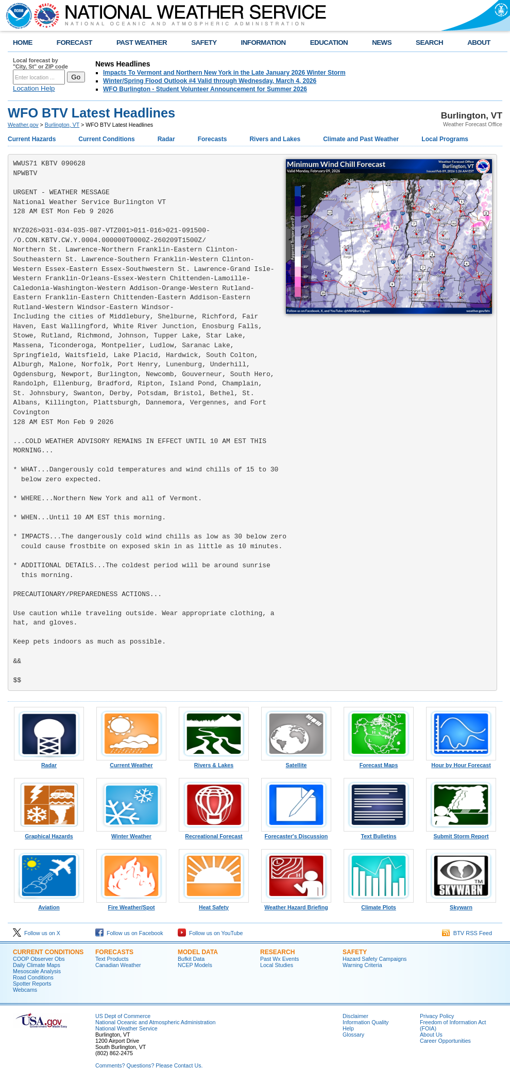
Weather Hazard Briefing (296, 904)
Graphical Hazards (49, 833)
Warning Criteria (362, 965)
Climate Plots (379, 904)
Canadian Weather (118, 965)
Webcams (25, 990)
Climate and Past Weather (361, 139)
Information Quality (365, 1022)
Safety (355, 952)
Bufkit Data (191, 959)
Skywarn (461, 904)
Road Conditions (33, 977)
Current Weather (131, 762)
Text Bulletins (379, 833)
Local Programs (444, 139)
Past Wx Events (279, 959)
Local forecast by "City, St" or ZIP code (40, 63)
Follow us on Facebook (129, 933)
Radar (166, 139)
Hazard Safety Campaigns (374, 959)
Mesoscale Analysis (37, 971)
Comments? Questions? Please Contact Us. (148, 1065)
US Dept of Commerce (122, 1016)
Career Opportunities (445, 1041)
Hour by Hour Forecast (461, 762)
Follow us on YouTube (210, 933)
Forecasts (212, 139)
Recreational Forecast (214, 833)
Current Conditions (106, 139)
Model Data (198, 952)
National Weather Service (126, 1028)
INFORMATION (263, 42)
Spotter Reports (32, 983)
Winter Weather (131, 833)
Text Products (112, 959)
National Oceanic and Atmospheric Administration (155, 1022)
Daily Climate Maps (36, 965)
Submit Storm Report (461, 833)
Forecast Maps (379, 762)
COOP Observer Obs (38, 959)
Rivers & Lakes (214, 762)
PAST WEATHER (141, 42)
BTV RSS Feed (467, 933)
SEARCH (429, 42)
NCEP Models (195, 965)
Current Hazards (32, 139)
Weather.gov (23, 125)
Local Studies (276, 965)
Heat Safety (214, 904)
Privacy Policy (437, 1016)
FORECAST (74, 42)
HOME (22, 42)
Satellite (296, 762)
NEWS (382, 42)
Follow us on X (36, 933)
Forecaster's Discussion (296, 833)
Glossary (353, 1034)
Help (348, 1028)
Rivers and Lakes (274, 139)
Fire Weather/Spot (131, 904)
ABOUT (478, 42)
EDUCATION (329, 42)
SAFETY (203, 42)
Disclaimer (355, 1016)
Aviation (49, 904)
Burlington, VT (62, 125)
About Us (431, 1034)
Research (277, 952)
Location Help (34, 88)
